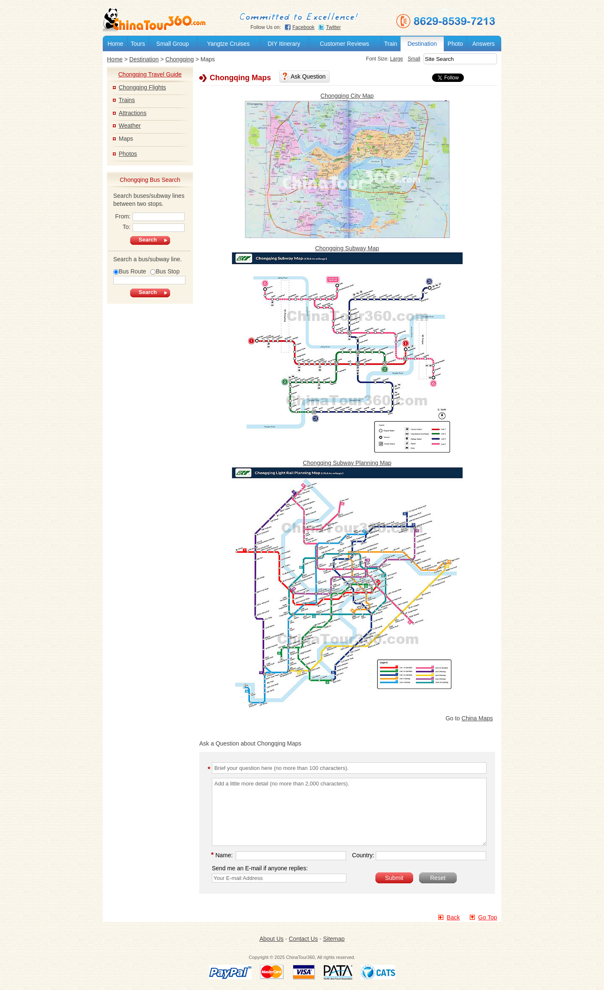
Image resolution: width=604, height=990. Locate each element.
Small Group (172, 43)
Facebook (303, 27)
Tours (137, 43)
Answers (483, 43)
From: (150, 217)
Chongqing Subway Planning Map (347, 463)
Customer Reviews (344, 43)
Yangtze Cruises (228, 43)
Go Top (487, 917)
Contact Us (303, 938)
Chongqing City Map (347, 95)
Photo (455, 43)
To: (153, 227)
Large (385, 59)
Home (115, 43)
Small (403, 59)
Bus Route (129, 271)
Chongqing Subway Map (347, 248)
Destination (422, 43)
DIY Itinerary (284, 43)
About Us (271, 938)
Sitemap (333, 938)
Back (453, 917)
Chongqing (179, 59)
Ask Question (308, 76)
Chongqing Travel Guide (150, 74)
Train (390, 43)
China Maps (477, 718)
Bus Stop (165, 271)
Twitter (333, 27)
